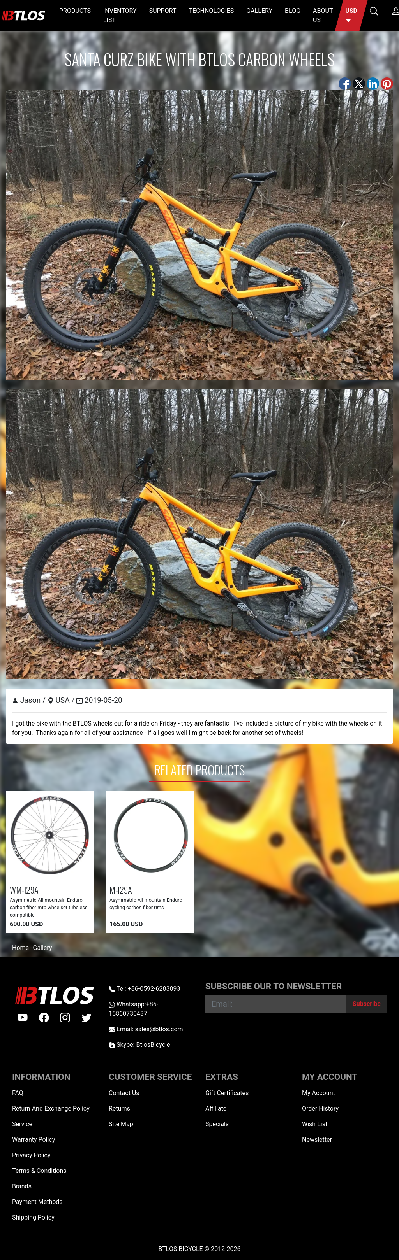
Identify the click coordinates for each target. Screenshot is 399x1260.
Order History (320, 1108)
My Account (318, 1093)
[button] (351, 15)
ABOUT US (323, 15)
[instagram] (65, 1017)
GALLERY (259, 10)
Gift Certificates (227, 1093)
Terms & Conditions (39, 1170)
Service (22, 1124)
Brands (22, 1186)
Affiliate (215, 1108)
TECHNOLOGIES (211, 10)
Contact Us (124, 1093)
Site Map (121, 1124)
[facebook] (44, 1017)
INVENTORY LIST (120, 15)
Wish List (314, 1124)
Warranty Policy (33, 1139)
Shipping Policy (33, 1217)
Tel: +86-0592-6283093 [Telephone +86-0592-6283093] (144, 988)
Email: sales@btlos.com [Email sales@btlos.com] (146, 1029)
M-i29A (120, 889)
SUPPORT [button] (163, 10)
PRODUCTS (75, 10)
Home (20, 948)
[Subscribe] (366, 1004)
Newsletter (317, 1139)
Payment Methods (37, 1202)
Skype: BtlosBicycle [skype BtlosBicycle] (139, 1044)
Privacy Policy (31, 1155)
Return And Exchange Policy (51, 1108)
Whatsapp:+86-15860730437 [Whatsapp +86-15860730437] (133, 1009)
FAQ (17, 1093)
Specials (217, 1124)
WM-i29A (24, 889)
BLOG (292, 10)
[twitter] (86, 1017)
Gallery (42, 948)
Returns (119, 1108)
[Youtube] (23, 1017)
